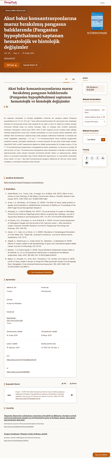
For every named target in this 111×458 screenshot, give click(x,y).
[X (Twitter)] (97, 158)
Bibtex (73, 383)
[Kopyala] (71, 395)
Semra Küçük (9, 58)
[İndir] (103, 139)
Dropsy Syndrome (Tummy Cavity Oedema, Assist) (25, 434)
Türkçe (103, 3)
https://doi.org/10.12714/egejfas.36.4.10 (21, 360)
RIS (64, 383)
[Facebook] (87, 158)
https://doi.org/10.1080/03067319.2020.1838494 (19, 426)
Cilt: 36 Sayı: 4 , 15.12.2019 (92, 88)
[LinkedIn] (103, 158)
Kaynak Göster (30, 65)
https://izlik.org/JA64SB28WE (18, 372)
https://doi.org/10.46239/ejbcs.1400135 (16, 440)
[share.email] (87, 163)
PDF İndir (12, 65)
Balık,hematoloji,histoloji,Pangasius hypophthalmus (23, 182)
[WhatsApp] (92, 158)
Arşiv (85, 78)
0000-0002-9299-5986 (15, 320)
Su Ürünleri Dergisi (97, 33)
